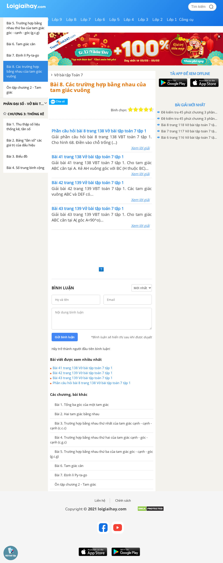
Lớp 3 (143, 19)
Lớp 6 (100, 19)
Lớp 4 (129, 19)
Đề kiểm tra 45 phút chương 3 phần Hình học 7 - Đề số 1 (189, 118)
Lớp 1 (172, 19)
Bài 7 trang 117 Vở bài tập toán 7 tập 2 (189, 131)
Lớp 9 (57, 19)
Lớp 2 (157, 19)
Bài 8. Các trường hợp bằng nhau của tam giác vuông (98, 87)
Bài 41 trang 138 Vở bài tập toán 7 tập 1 (83, 368)
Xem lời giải (140, 148)
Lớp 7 (86, 19)
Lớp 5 (114, 19)
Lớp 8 (71, 19)
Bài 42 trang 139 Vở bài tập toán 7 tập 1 (83, 373)
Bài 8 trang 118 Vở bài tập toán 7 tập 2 (189, 125)
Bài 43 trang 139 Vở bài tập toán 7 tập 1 (83, 378)
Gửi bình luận (64, 337)
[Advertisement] (101, 247)
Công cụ (186, 19)
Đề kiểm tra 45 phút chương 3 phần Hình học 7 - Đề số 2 (189, 112)
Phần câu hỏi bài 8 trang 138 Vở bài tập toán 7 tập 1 (92, 383)
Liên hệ (100, 500)
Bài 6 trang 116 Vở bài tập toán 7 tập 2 (189, 137)
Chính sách (123, 500)
